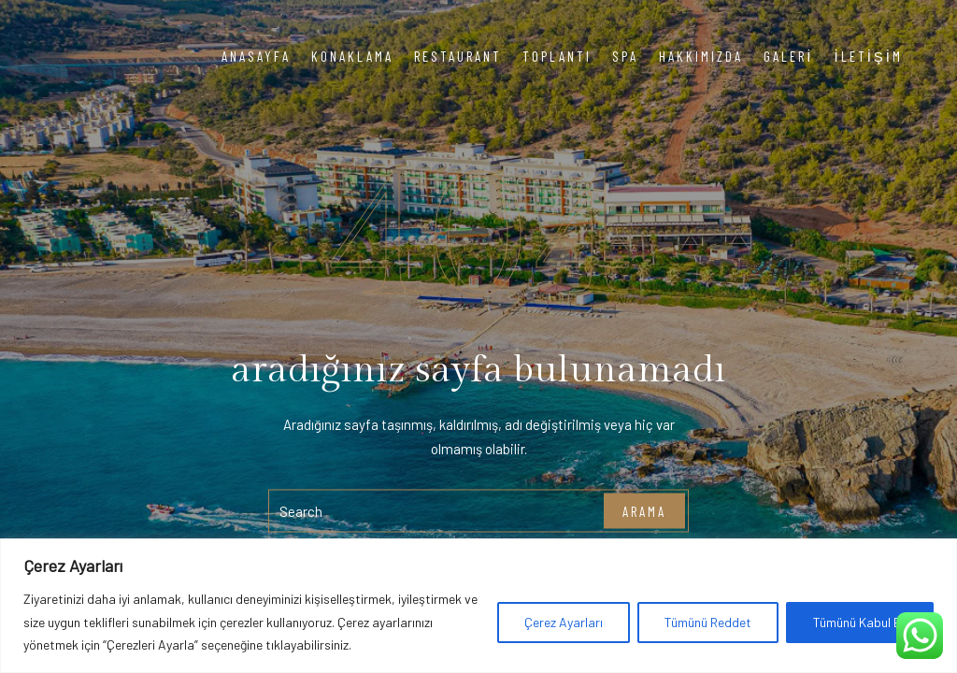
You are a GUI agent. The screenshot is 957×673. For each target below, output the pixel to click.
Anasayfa (256, 56)
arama (644, 510)
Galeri (788, 56)
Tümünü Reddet (707, 622)
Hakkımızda (701, 56)
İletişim (868, 56)
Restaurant (458, 56)
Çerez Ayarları (563, 622)
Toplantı (557, 56)
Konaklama (352, 56)
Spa (625, 56)
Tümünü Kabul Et (860, 622)
